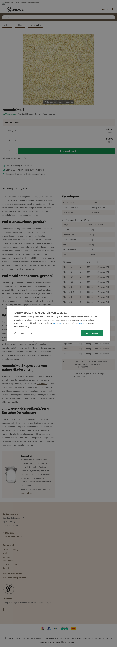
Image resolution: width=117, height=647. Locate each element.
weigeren (57, 323)
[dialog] (58, 323)
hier (80, 323)
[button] (23, 333)
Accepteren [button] (92, 333)
